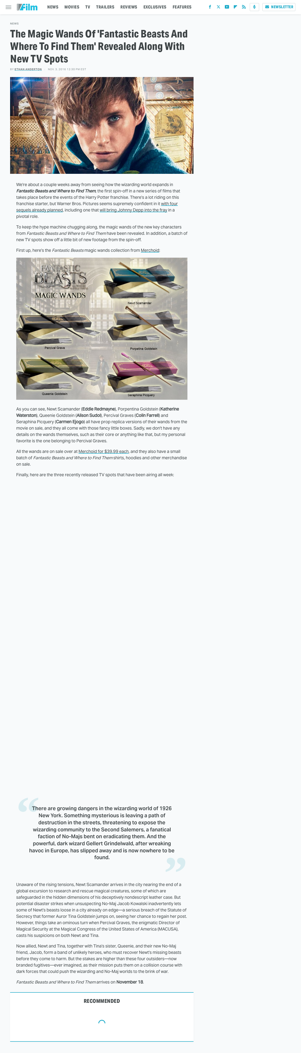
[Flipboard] (235, 7)
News (14, 23)
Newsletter (279, 6)
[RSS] (243, 7)
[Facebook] (210, 7)
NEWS (52, 7)
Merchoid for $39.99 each (104, 451)
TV (87, 7)
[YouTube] (227, 7)
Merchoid (150, 250)
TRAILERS (105, 7)
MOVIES (71, 7)
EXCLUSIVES (154, 7)
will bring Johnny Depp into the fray (133, 210)
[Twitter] (218, 7)
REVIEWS (128, 7)
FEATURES (182, 7)
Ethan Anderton (28, 69)
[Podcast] (254, 7)
